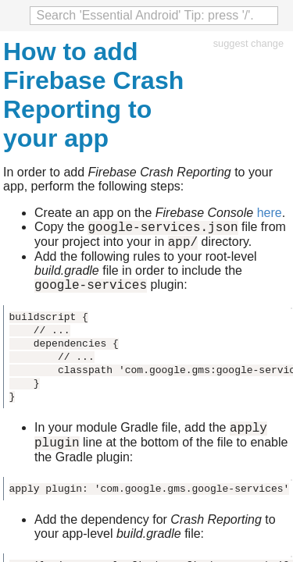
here (269, 212)
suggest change (248, 43)
